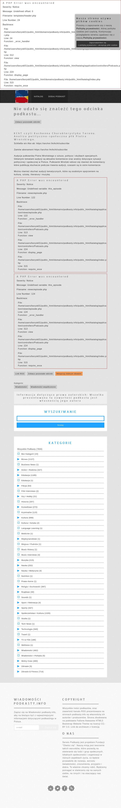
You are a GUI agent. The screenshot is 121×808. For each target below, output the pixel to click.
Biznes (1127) (27, 459)
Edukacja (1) (27, 480)
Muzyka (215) (27, 560)
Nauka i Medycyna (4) (31, 571)
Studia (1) (26, 619)
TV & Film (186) (28, 640)
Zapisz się (48, 727)
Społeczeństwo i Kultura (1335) (36, 613)
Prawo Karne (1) (29, 581)
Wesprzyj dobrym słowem (68, 374)
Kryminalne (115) (29, 512)
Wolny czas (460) (29, 661)
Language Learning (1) (32, 528)
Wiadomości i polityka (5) (33, 656)
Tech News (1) (28, 624)
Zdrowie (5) (26, 666)
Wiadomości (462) (29, 650)
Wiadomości (21, 387)
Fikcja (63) (26, 486)
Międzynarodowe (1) (30, 539)
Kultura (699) (27, 518)
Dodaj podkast (56, 96)
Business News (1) (30, 465)
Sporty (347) (27, 608)
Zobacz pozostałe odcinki (27, 122)
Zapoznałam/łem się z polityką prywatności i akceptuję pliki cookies (98, 44)
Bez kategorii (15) (29, 454)
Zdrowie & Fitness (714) (32, 672)
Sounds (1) (26, 597)
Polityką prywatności (88, 28)
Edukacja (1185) (29, 475)
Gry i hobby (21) (29, 496)
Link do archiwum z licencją (85, 727)
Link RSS (19, 374)
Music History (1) (29, 550)
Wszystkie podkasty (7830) (29, 449)
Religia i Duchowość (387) (33, 587)
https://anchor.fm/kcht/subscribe (52, 143)
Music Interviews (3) (30, 555)
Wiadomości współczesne (43, 387)
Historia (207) (27, 502)
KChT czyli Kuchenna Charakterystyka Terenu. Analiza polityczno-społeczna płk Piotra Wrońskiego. (55, 136)
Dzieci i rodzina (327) (31, 470)
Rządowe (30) (27, 592)
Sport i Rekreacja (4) (31, 603)
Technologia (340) (29, 629)
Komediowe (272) (29, 507)
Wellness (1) (27, 645)
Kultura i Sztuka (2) (30, 523)
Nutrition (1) (27, 576)
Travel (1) (25, 634)
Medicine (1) (27, 534)
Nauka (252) (27, 565)
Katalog (38, 96)
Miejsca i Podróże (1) (31, 544)
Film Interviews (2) (30, 491)
